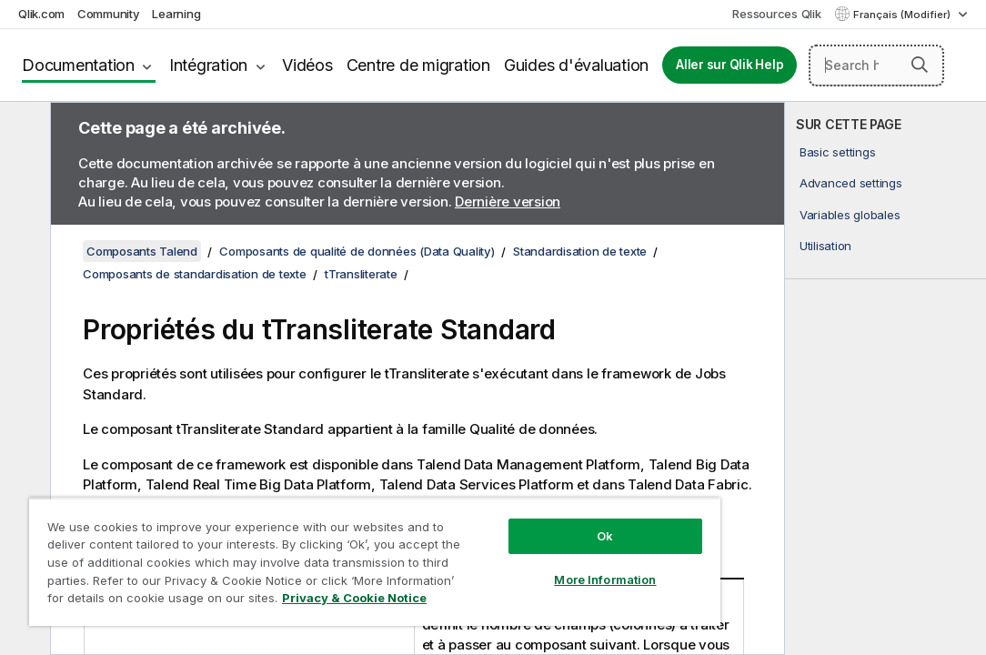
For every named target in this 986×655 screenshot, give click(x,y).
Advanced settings (851, 183)
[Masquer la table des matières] (22, 130)
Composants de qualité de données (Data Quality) (356, 251)
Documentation (78, 65)
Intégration (208, 65)
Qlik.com (41, 13)
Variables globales (850, 214)
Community (108, 13)
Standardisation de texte (580, 251)
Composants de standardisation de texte (195, 274)
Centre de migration (418, 65)
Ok (504, 504)
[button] (919, 64)
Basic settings (838, 152)
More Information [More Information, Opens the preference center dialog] (504, 547)
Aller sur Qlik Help (729, 64)
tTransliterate (361, 274)
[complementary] (885, 378)
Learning (176, 13)
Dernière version (507, 201)
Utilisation (825, 245)
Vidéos (307, 65)
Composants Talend (141, 251)
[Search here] (876, 65)
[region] (315, 546)
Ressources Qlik (776, 13)
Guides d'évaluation (576, 65)
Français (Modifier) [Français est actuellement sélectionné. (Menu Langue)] (903, 14)
